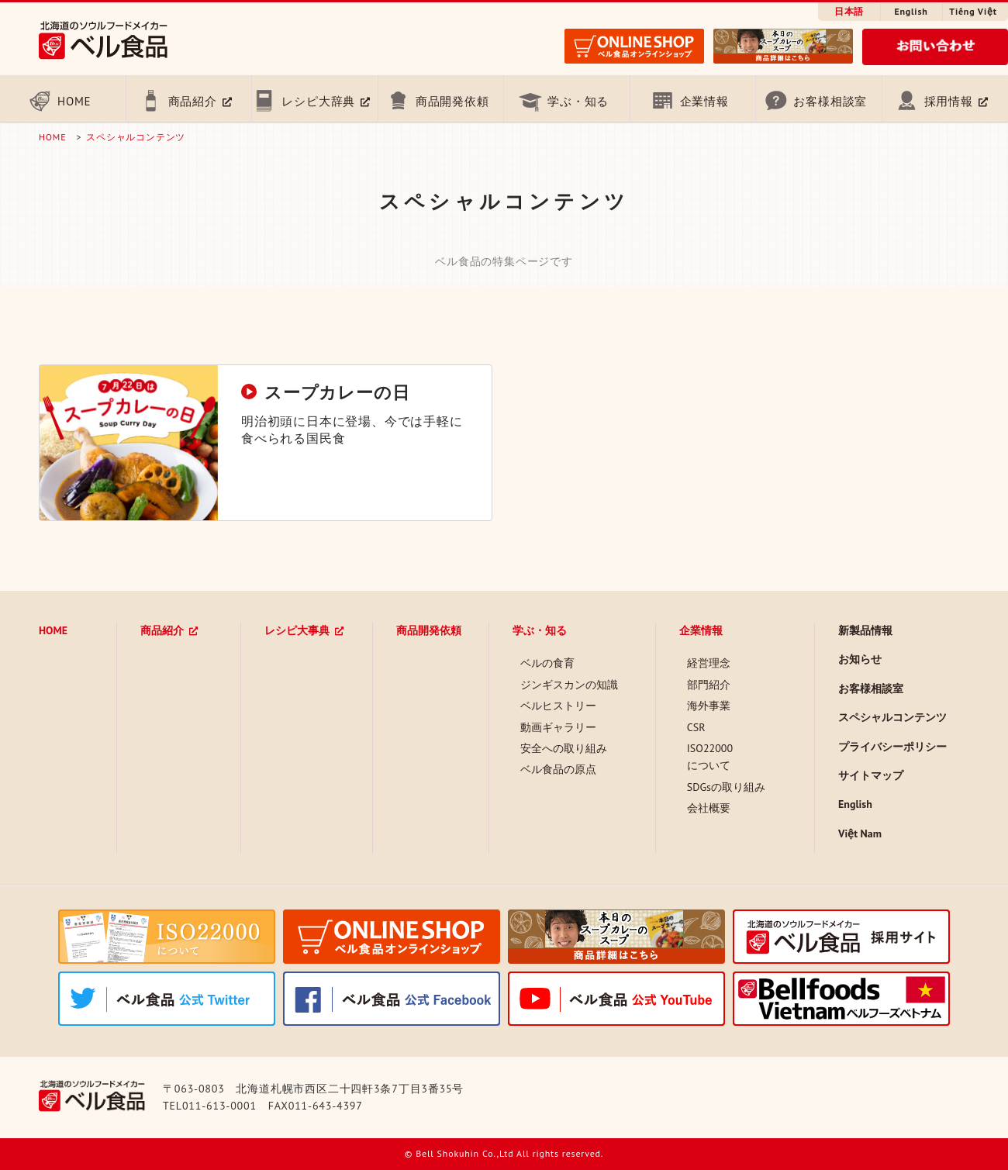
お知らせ (860, 659)
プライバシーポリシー (892, 747)
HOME (74, 101)
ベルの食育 (547, 663)
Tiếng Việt (972, 11)
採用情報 (948, 101)
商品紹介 (192, 101)
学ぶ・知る (578, 101)
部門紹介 (708, 685)
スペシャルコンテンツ (135, 137)
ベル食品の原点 (558, 769)
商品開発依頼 (452, 101)
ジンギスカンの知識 (569, 685)
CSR (696, 727)
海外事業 (708, 706)
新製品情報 (865, 630)
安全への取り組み (563, 748)
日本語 (849, 11)
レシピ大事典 (297, 630)
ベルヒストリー (558, 706)
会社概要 (708, 808)
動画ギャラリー (558, 727)
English (910, 11)
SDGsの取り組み (726, 787)
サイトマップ (870, 775)
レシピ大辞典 (318, 101)
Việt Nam (860, 833)
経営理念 (708, 663)
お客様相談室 (830, 101)
